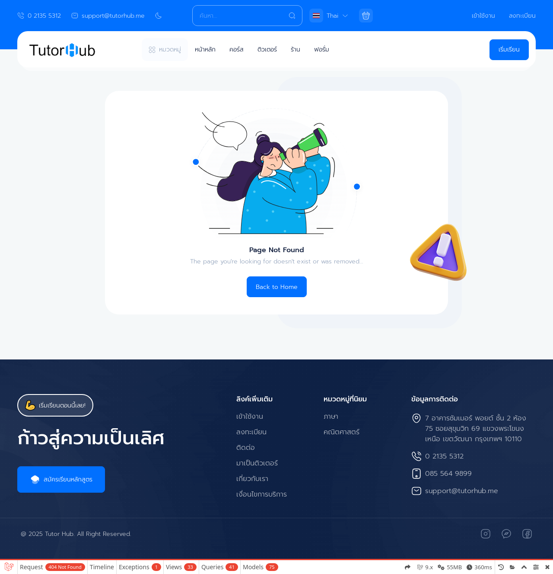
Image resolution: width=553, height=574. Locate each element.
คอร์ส (236, 49)
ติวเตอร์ (267, 49)
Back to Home (277, 287)
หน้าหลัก (205, 49)
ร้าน (295, 49)
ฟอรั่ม (321, 49)
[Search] (247, 15)
